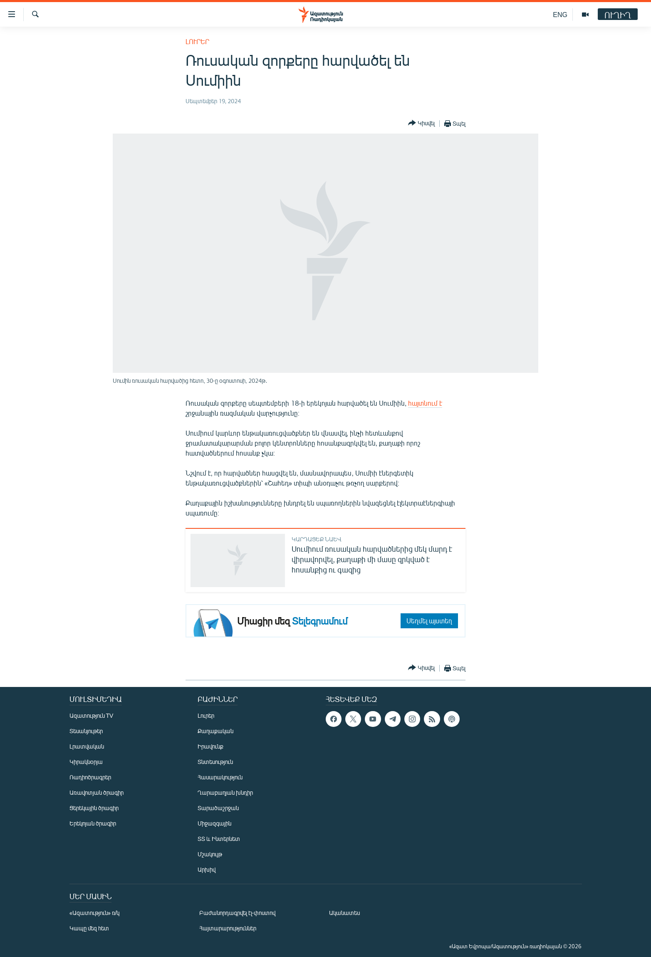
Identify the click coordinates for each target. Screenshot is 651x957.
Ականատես (344, 912)
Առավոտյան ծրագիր (96, 792)
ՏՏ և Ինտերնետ (219, 838)
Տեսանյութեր (86, 730)
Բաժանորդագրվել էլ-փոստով (237, 912)
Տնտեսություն (215, 761)
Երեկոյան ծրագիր (92, 823)
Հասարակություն (220, 777)
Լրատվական (86, 746)
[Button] (421, 123)
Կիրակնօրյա (86, 761)
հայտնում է (425, 403)
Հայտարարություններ (227, 928)
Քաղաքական (215, 730)
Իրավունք (210, 746)
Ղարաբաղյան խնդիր (225, 792)
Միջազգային (214, 823)
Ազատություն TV (91, 715)
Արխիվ (206, 869)
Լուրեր (197, 41)
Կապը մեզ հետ (89, 928)
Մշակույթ (210, 854)
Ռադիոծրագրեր (90, 777)
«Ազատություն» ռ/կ (94, 912)
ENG (560, 14)
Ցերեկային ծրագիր (94, 807)
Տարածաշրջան (218, 807)
